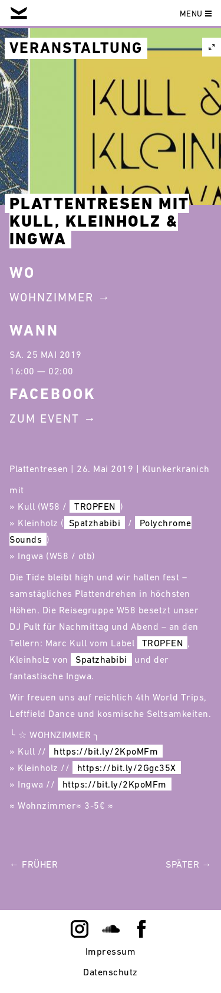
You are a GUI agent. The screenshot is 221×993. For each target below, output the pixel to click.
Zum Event (44, 418)
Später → (189, 864)
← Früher (33, 864)
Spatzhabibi (95, 522)
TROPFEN (95, 506)
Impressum (110, 951)
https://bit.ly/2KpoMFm (106, 751)
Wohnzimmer (51, 297)
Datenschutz (110, 972)
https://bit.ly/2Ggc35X (126, 767)
